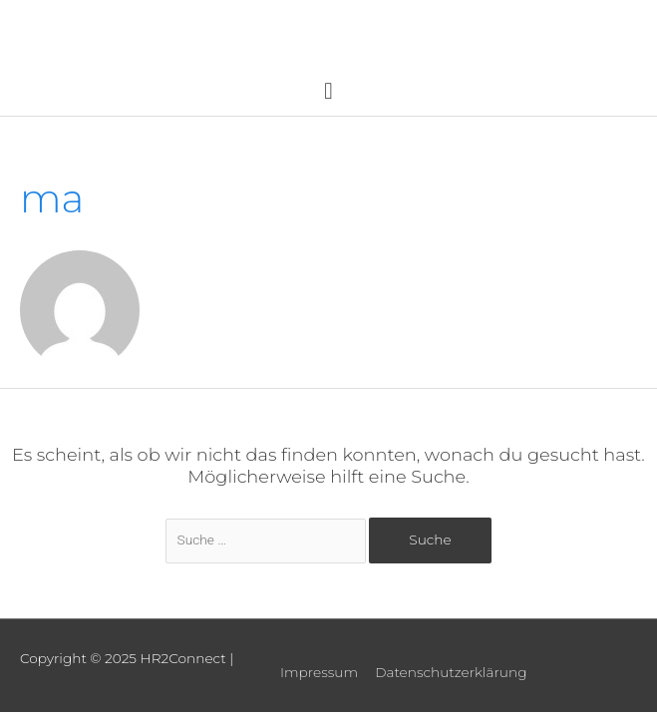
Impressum (319, 672)
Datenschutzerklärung (450, 672)
